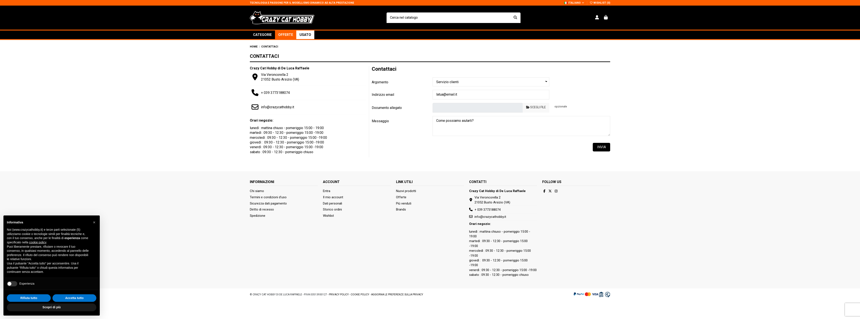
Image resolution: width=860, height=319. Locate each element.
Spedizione (257, 216)
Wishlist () (600, 2)
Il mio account (333, 197)
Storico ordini (332, 209)
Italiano (574, 2)
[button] (262, 35)
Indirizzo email (383, 95)
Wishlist (328, 216)
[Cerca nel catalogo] (515, 17)
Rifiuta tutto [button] (28, 307)
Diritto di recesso (262, 209)
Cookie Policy (360, 294)
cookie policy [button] (37, 252)
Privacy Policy (339, 294)
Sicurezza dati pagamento (268, 203)
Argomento (380, 82)
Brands (401, 209)
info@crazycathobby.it (277, 107)
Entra (326, 191)
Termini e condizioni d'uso (268, 197)
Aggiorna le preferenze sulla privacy (397, 294)
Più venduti (403, 203)
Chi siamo (257, 191)
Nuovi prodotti (406, 191)
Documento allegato (387, 108)
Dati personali (332, 203)
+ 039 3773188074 (275, 93)
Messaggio (380, 121)
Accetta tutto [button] (74, 307)
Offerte (401, 197)
